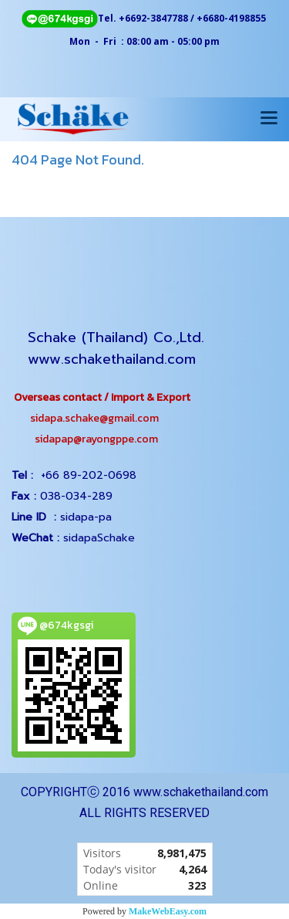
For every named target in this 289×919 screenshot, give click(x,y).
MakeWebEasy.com (168, 911)
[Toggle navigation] (269, 119)
